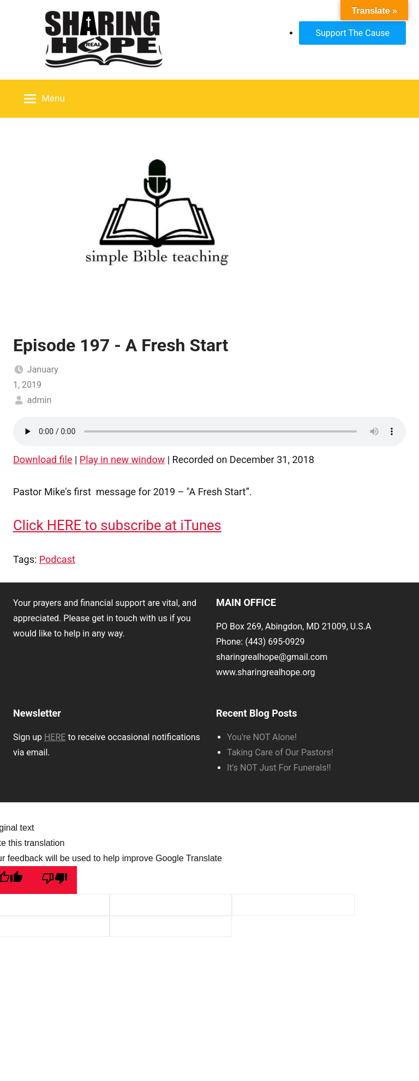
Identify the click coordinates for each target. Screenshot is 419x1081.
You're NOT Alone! (262, 737)
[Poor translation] (54, 880)
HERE (54, 737)
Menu (44, 99)
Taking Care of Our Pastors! (280, 752)
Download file (43, 459)
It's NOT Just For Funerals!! (279, 767)
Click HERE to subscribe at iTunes (117, 525)
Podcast (57, 559)
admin (39, 400)
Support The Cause (352, 33)
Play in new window (122, 459)
